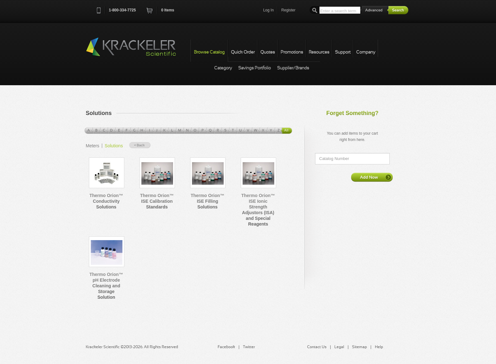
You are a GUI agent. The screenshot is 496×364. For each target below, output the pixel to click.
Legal (339, 347)
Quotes (267, 52)
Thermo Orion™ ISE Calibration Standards (157, 201)
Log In (268, 10)
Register (288, 10)
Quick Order (243, 52)
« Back (139, 145)
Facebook (226, 347)
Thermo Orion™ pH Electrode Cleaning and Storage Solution (106, 286)
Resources (319, 52)
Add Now (372, 177)
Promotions (292, 52)
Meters (92, 146)
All (286, 130)
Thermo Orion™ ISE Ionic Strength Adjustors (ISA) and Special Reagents (258, 210)
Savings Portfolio (254, 68)
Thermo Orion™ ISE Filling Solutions (208, 201)
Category (223, 68)
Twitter (249, 347)
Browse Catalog (209, 52)
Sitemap (359, 347)
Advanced (374, 10)
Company (365, 52)
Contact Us (316, 347)
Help (379, 347)
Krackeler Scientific (137, 50)
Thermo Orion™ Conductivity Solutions (106, 201)
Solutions (114, 146)
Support (342, 52)
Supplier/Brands (293, 68)
